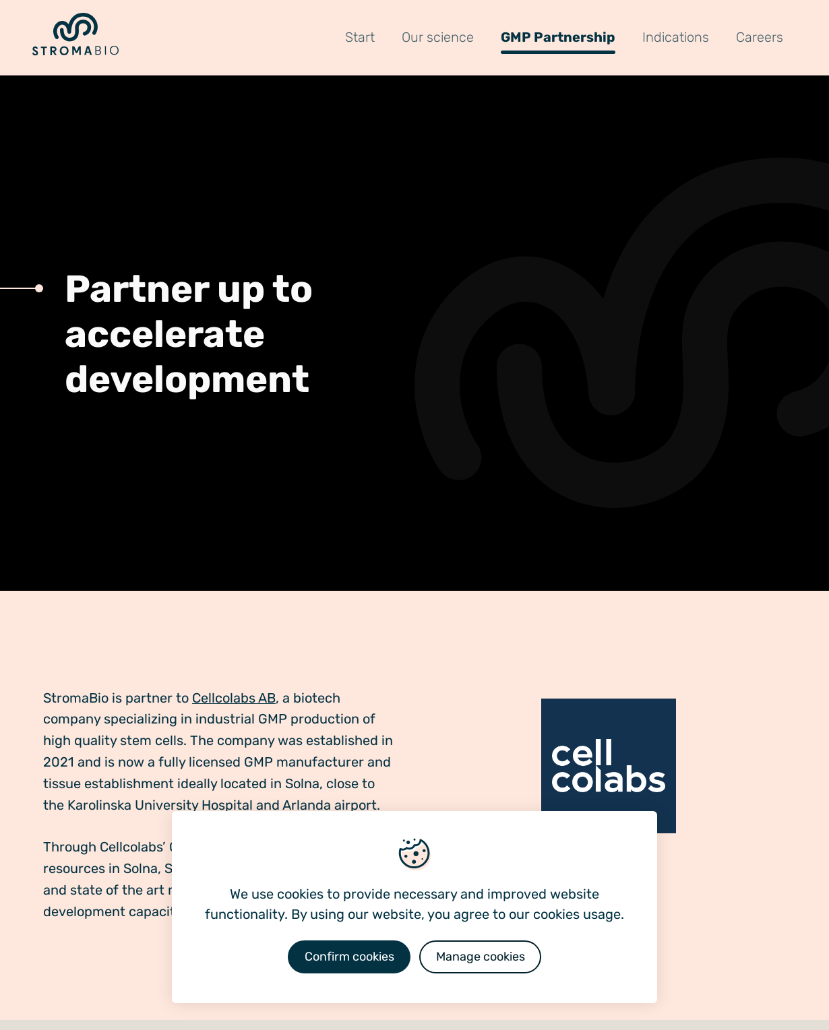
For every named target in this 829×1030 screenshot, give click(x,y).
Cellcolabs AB (234, 698)
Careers (759, 37)
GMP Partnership (558, 37)
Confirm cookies (349, 956)
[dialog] (414, 907)
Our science (438, 37)
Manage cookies (480, 956)
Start (360, 37)
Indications (675, 37)
